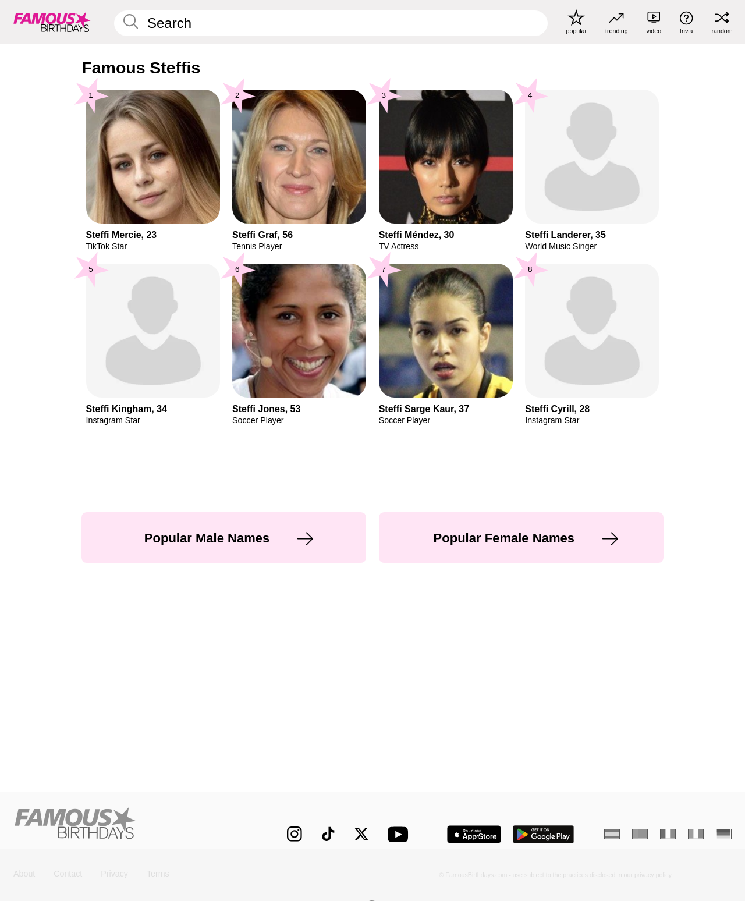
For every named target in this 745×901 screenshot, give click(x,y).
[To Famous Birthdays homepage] (52, 21)
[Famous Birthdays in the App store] (474, 834)
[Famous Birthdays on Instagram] (294, 834)
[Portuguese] (640, 834)
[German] (724, 834)
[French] (668, 834)
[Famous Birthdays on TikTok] (328, 834)
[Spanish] (612, 834)
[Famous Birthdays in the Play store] (543, 834)
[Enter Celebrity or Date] (331, 23)
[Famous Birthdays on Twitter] (361, 834)
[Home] (128, 826)
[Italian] (696, 834)
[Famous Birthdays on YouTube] (400, 834)
